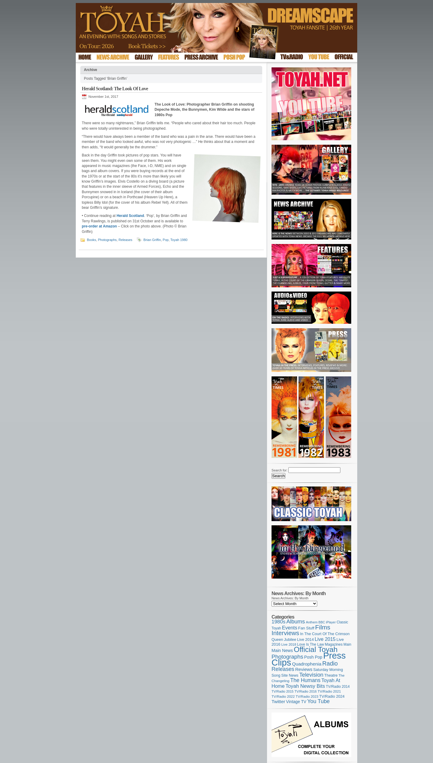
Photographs (107, 240)
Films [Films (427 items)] (322, 627)
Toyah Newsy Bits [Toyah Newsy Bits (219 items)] (305, 686)
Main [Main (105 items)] (347, 644)
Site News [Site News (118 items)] (289, 675)
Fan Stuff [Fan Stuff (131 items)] (306, 628)
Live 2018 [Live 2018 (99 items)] (288, 644)
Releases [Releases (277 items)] (283, 669)
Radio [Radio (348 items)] (330, 663)
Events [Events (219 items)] (289, 628)
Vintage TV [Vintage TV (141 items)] (296, 702)
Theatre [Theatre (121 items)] (331, 675)
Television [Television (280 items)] (311, 675)
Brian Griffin (152, 240)
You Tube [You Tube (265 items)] (318, 701)
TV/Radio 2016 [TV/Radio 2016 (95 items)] (305, 691)
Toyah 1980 (179, 240)
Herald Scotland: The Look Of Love (115, 88)
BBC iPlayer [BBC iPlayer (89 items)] (327, 622)
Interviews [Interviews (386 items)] (285, 632)
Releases (125, 240)
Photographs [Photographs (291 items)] (287, 656)
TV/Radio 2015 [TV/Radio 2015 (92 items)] (282, 691)
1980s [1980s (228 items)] (278, 622)
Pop (166, 240)
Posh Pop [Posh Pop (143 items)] (313, 657)
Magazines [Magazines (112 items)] (333, 644)
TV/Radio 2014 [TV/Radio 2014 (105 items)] (338, 686)
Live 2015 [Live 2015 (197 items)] (325, 639)
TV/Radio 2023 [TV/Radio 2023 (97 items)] (307, 696)
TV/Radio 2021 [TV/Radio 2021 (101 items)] (329, 691)
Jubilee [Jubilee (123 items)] (290, 639)
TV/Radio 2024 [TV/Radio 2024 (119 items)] (331, 696)
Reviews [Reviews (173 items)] (303, 669)
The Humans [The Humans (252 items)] (305, 680)
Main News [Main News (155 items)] (282, 650)
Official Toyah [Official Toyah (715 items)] (316, 649)
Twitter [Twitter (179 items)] (278, 701)
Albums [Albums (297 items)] (295, 621)
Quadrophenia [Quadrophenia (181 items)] (306, 663)
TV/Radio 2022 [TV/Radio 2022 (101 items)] (283, 696)
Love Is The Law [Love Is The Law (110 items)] (310, 644)
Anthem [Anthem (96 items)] (312, 622)
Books (91, 240)
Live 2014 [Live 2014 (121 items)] (305, 639)
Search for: (279, 470)
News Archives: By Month (290, 598)
